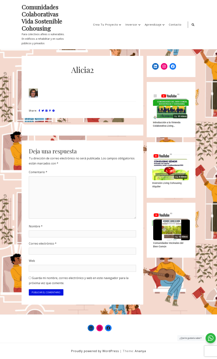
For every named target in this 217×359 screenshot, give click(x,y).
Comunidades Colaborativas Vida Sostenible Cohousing (42, 18)
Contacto (175, 24)
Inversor (131, 24)
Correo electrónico (43, 243)
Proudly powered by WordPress (95, 351)
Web (32, 261)
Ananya (140, 351)
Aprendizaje (153, 24)
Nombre (36, 226)
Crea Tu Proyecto (105, 24)
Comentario (38, 172)
